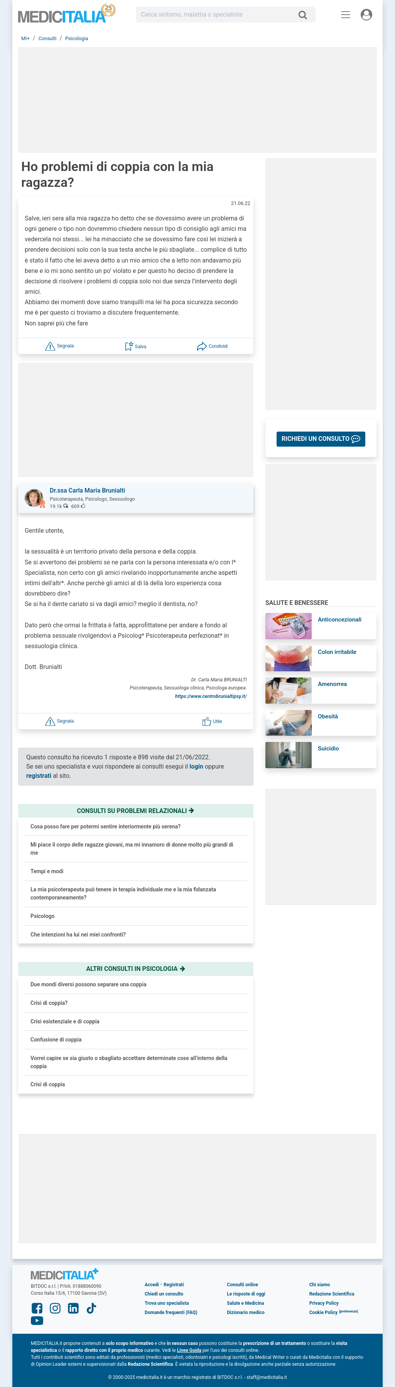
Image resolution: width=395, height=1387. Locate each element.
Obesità (328, 716)
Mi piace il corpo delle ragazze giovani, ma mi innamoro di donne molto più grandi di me (131, 849)
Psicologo (42, 916)
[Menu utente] (366, 14)
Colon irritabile (337, 652)
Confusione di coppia (55, 1039)
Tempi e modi (46, 871)
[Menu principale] (345, 14)
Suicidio (328, 748)
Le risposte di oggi (246, 1294)
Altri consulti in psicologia (135, 968)
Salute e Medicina (245, 1303)
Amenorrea (332, 684)
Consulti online (242, 1284)
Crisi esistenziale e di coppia (65, 1021)
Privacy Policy (324, 1303)
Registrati (174, 1284)
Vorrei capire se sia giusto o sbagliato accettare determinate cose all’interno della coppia (128, 1062)
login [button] (196, 766)
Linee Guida (189, 1350)
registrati (38, 775)
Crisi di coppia (47, 1084)
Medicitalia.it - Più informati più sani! (67, 16)
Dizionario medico (245, 1312)
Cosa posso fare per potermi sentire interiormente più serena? (105, 826)
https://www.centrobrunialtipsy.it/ (211, 696)
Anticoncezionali (339, 619)
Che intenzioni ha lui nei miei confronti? (78, 934)
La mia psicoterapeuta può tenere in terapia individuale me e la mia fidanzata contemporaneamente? (123, 893)
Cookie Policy (323, 1312)
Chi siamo (319, 1284)
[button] (59, 345)
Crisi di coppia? (49, 1003)
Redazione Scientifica (331, 1294)
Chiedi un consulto (164, 1294)
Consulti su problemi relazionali (136, 811)
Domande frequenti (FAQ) (171, 1312)
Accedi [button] (152, 1284)
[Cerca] (306, 15)
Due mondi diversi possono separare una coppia (88, 984)
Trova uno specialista (167, 1303)
